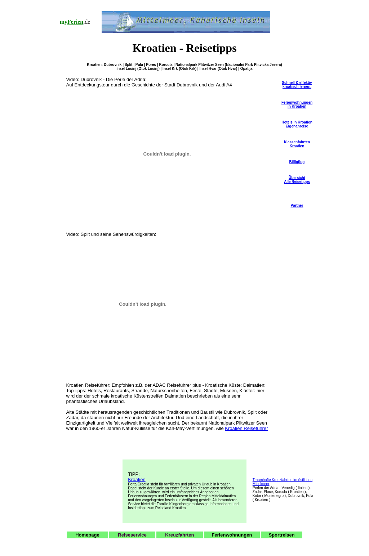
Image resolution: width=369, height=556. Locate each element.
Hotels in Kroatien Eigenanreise (296, 124)
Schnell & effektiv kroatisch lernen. (297, 85)
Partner (296, 205)
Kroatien (136, 479)
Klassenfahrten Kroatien (297, 144)
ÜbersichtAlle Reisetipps (297, 180)
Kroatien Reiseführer (246, 428)
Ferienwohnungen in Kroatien (296, 104)
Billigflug (297, 162)
